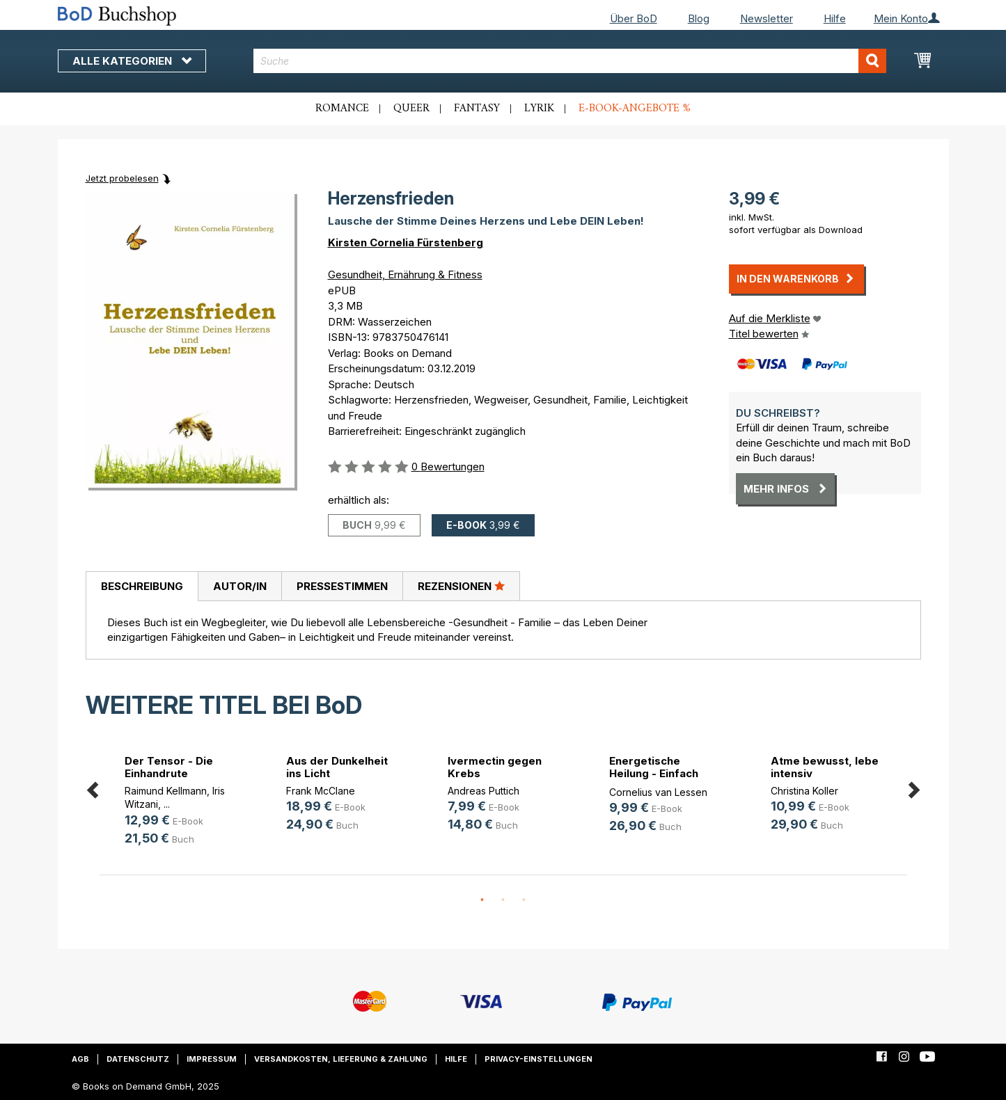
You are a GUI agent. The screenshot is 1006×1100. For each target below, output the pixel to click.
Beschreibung (142, 586)
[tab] (142, 586)
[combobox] (569, 61)
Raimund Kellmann (166, 791)
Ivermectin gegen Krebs (495, 767)
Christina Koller (804, 791)
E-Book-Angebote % (635, 108)
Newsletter (766, 18)
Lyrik (539, 108)
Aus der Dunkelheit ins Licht (337, 767)
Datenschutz (138, 1059)
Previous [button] (93, 787)
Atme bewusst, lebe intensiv (825, 767)
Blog (698, 18)
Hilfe (835, 18)
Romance (342, 108)
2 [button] (503, 900)
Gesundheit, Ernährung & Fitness (405, 274)
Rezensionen (461, 585)
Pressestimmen (342, 586)
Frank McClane (320, 791)
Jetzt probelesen (122, 178)
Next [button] (914, 787)
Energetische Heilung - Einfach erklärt (653, 773)
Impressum (212, 1059)
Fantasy (477, 108)
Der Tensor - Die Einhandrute (169, 767)
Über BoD (633, 18)
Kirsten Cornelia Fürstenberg (405, 242)
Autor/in (240, 586)
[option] (180, 802)
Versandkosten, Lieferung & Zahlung (340, 1059)
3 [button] (524, 900)
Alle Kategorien (131, 60)
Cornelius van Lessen (658, 792)
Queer (411, 108)
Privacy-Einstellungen (538, 1059)
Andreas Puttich (483, 791)
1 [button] (482, 900)
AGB (80, 1059)
